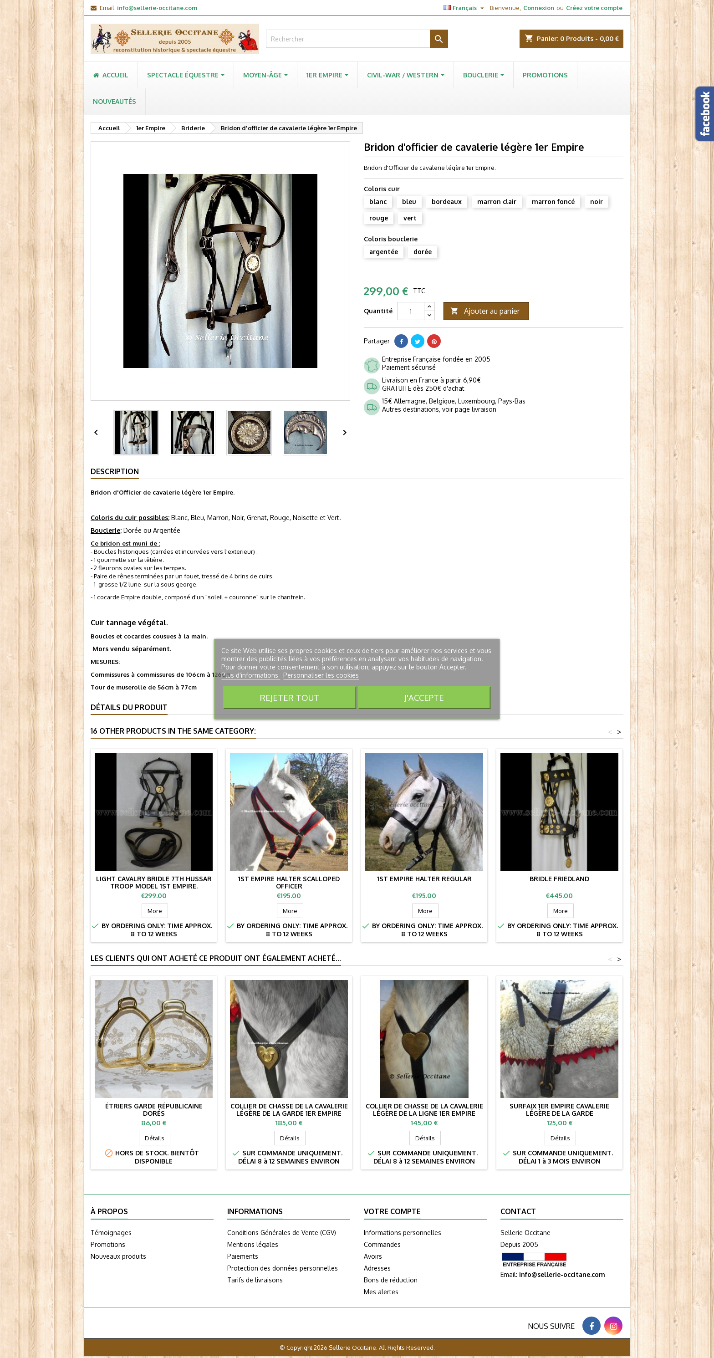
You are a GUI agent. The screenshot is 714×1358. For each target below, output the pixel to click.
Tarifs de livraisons (255, 1280)
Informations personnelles (402, 1232)
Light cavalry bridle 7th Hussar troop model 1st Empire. (154, 882)
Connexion (538, 7)
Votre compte (392, 1211)
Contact (518, 1211)
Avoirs (373, 1256)
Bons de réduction (391, 1280)
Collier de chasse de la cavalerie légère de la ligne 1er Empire (424, 1109)
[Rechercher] (357, 39)
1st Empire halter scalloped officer (289, 882)
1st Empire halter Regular (424, 879)
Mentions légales (252, 1244)
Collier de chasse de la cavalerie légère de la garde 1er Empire (289, 1109)
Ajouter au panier (485, 311)
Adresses (377, 1268)
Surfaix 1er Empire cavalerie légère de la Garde (559, 1109)
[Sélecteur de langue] (465, 7)
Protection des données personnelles (282, 1268)
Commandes (382, 1244)
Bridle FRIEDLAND (559, 879)
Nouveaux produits (118, 1256)
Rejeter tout (289, 697)
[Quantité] (410, 311)
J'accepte (424, 697)
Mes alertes (381, 1292)
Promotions (108, 1244)
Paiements (242, 1256)
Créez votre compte (594, 7)
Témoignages (111, 1232)
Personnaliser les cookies (321, 675)
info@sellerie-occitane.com (157, 7)
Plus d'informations (250, 675)
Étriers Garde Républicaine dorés (154, 1109)
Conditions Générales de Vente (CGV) (281, 1232)
